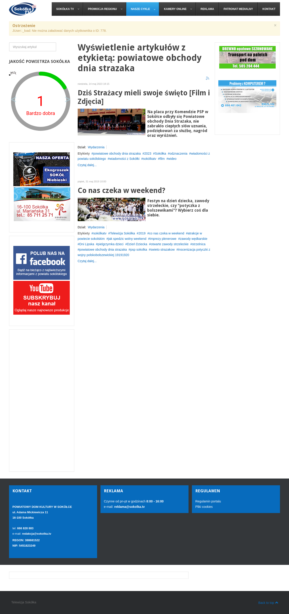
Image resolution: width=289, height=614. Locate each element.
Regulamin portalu (208, 501)
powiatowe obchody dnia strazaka (117, 153)
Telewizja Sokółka (122, 233)
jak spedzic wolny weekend (127, 239)
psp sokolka (138, 249)
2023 (147, 153)
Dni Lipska (86, 244)
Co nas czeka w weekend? (121, 190)
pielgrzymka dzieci (111, 244)
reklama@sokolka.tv (129, 507)
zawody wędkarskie (193, 239)
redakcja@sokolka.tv (36, 533)
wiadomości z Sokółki (125, 158)
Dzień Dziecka (137, 244)
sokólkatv (149, 158)
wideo (172, 158)
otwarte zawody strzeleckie (170, 244)
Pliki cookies (204, 507)
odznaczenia (178, 153)
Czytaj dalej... (87, 165)
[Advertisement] (42, 400)
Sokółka (160, 153)
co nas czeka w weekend (166, 233)
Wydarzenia (96, 147)
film (162, 158)
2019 (141, 233)
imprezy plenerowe (163, 239)
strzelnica (198, 244)
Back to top (268, 602)
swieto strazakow (163, 249)
